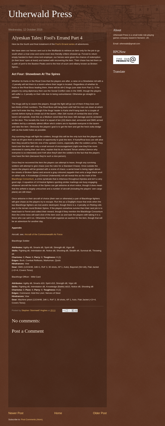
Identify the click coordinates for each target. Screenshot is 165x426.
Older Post (100, 413)
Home (58, 413)
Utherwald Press (40, 14)
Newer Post (15, 413)
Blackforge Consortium (23, 179)
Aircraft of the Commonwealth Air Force (43, 234)
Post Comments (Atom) (32, 419)
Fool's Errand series (65, 44)
